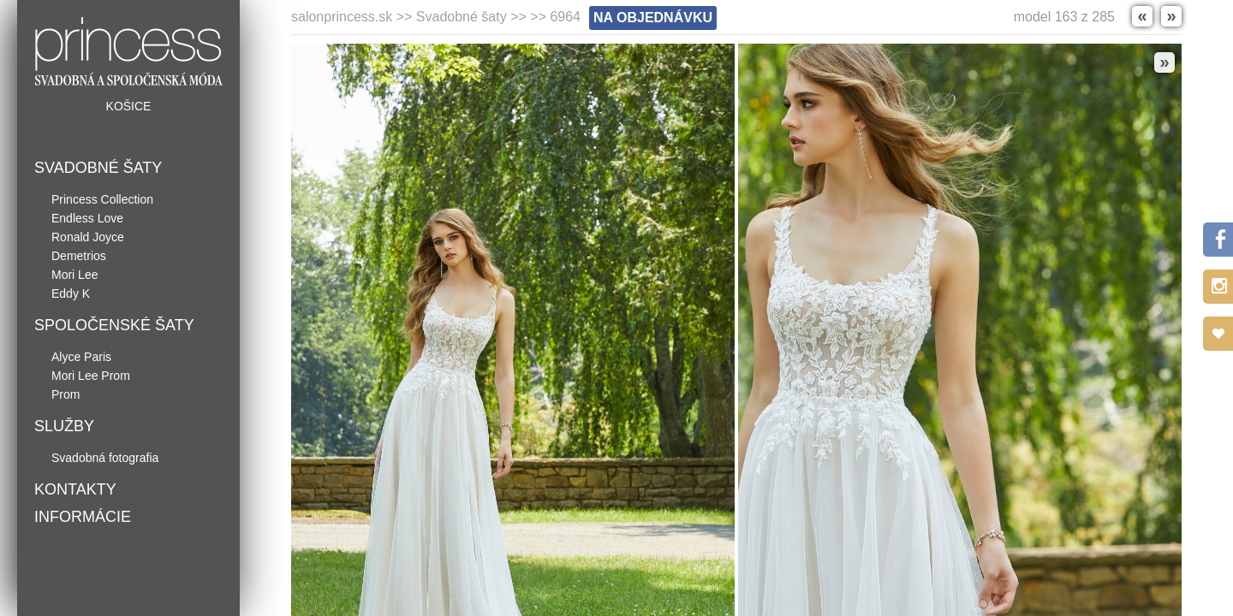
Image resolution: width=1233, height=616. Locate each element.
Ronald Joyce (87, 237)
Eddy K (70, 293)
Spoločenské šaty (114, 325)
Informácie (82, 516)
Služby (64, 426)
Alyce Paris (81, 357)
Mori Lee (74, 274)
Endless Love (87, 218)
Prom (65, 394)
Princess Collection (102, 199)
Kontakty (75, 489)
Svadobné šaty (98, 167)
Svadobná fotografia (104, 458)
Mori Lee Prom (90, 375)
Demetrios (78, 256)
